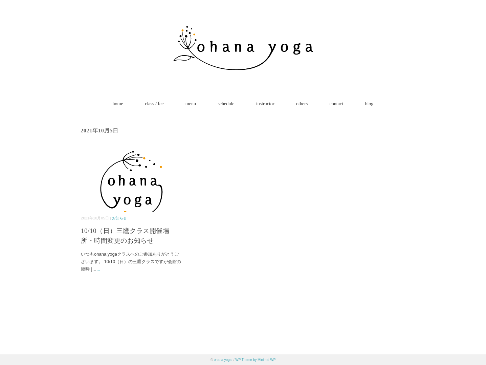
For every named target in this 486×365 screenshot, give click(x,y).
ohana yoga (222, 360)
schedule (226, 103)
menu (190, 103)
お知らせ (119, 218)
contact (336, 103)
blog (369, 103)
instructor (265, 103)
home (118, 103)
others (302, 103)
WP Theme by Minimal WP (255, 360)
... (98, 269)
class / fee (154, 103)
